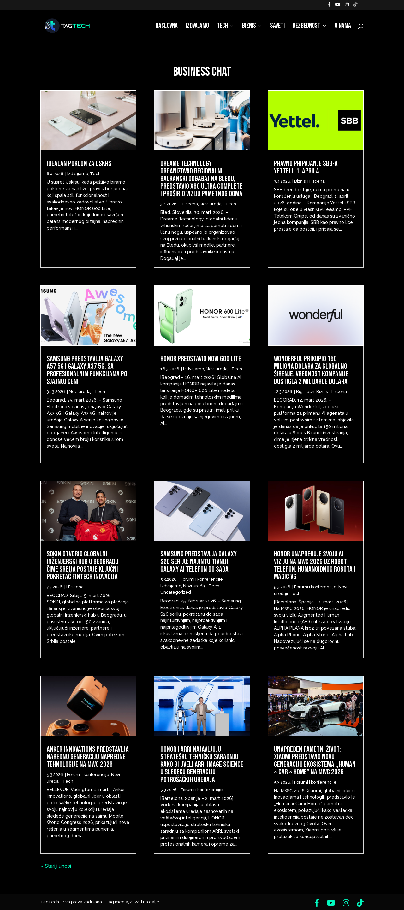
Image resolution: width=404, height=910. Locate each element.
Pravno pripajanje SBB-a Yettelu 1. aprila (306, 167)
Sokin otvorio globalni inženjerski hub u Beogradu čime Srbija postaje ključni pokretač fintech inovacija (82, 565)
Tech (222, 27)
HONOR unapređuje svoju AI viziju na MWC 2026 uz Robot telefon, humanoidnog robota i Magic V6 (314, 565)
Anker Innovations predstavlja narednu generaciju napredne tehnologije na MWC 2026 (88, 757)
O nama (343, 27)
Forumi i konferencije (88, 774)
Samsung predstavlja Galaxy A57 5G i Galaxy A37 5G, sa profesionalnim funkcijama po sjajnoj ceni (87, 370)
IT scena (75, 586)
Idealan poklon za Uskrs (79, 163)
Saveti (277, 27)
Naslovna (167, 27)
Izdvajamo (197, 27)
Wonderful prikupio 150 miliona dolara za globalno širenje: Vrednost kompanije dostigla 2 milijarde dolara (311, 370)
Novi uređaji (80, 391)
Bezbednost (306, 27)
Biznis (249, 27)
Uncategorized (175, 592)
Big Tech (305, 391)
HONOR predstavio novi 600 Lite (200, 358)
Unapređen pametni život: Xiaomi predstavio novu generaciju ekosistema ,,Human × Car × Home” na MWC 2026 (315, 761)
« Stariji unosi (55, 866)
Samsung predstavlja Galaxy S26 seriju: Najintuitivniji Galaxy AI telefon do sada (198, 561)
